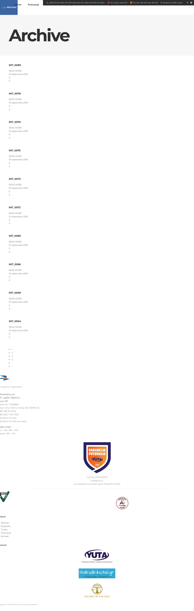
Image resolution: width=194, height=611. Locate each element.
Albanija (5, 522)
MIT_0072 (15, 207)
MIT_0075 (15, 150)
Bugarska (5, 526)
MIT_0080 (15, 65)
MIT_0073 (15, 179)
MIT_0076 (15, 122)
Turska (4, 529)
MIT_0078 (15, 93)
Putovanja (6, 533)
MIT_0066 (15, 264)
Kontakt (5, 536)
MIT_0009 (15, 292)
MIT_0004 (15, 321)
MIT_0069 (15, 235)
